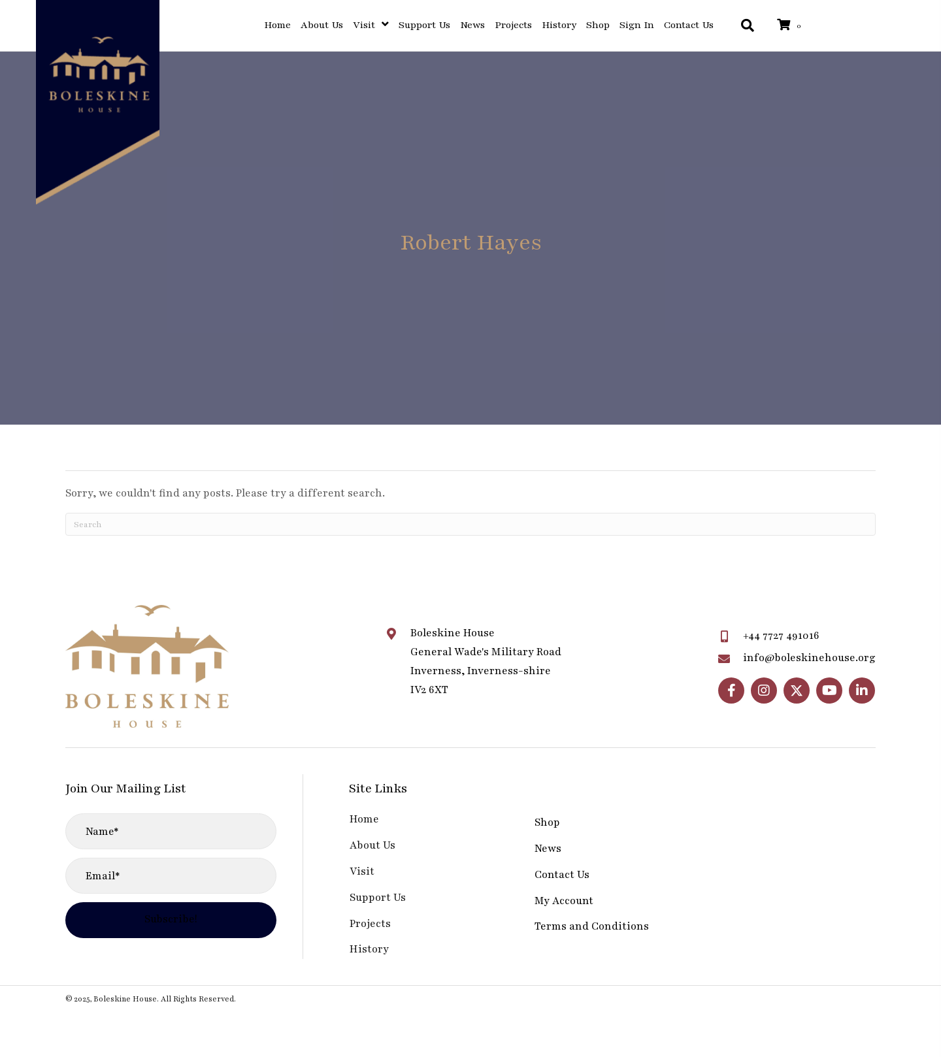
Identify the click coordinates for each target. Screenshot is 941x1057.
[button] (731, 690)
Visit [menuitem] (362, 871)
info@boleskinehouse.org (809, 658)
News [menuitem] (548, 848)
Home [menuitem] (364, 819)
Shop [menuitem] (547, 822)
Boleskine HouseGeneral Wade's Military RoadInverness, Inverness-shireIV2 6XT (485, 661)
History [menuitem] (369, 949)
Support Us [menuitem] (378, 897)
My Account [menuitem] (564, 901)
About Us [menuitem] (372, 845)
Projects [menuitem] (370, 924)
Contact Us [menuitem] (562, 875)
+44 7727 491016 (781, 635)
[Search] (470, 524)
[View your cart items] (791, 25)
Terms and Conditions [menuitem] (592, 926)
